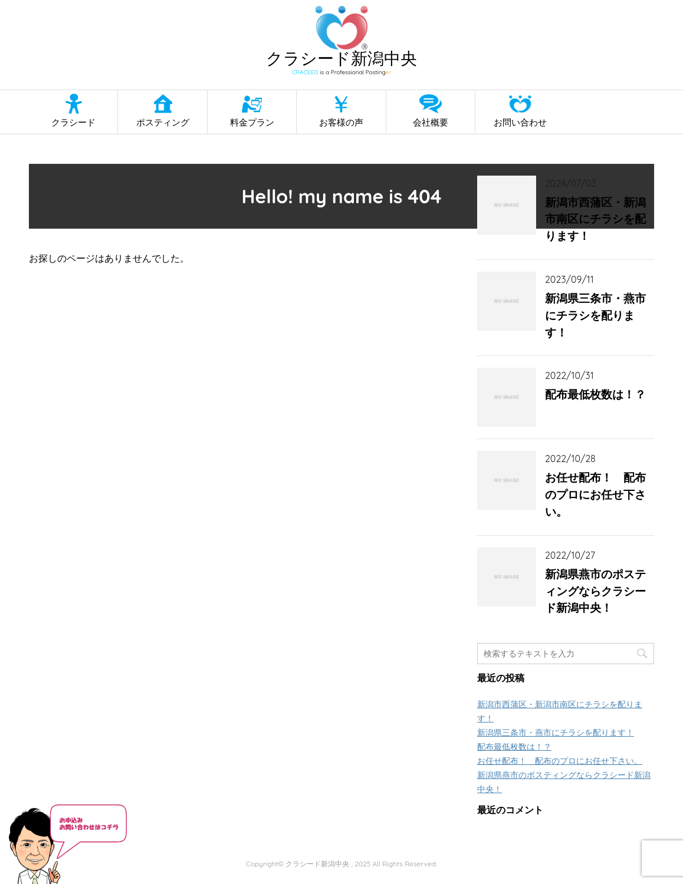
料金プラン (252, 122)
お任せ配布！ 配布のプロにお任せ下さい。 (595, 494)
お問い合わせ (520, 122)
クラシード (73, 122)
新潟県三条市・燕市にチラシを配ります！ (595, 315)
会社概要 (430, 122)
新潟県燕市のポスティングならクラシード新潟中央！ (595, 591)
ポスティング (162, 122)
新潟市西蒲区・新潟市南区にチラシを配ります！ (595, 219)
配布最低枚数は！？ (595, 394)
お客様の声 (341, 122)
